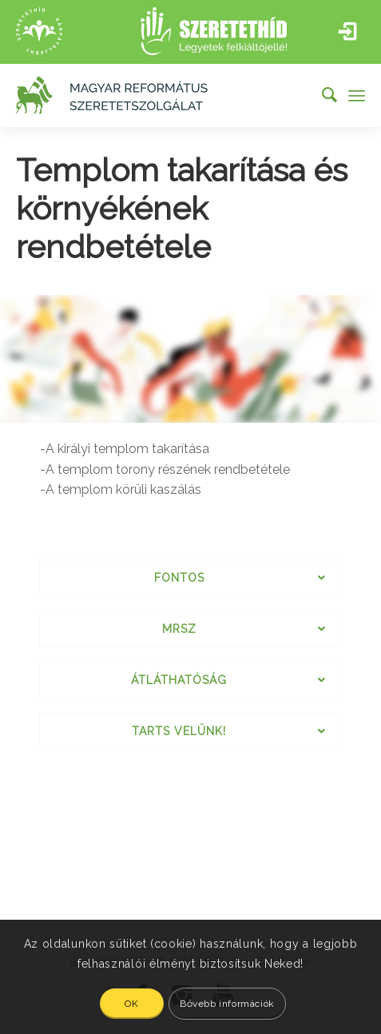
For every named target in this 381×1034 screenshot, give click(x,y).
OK (131, 1003)
